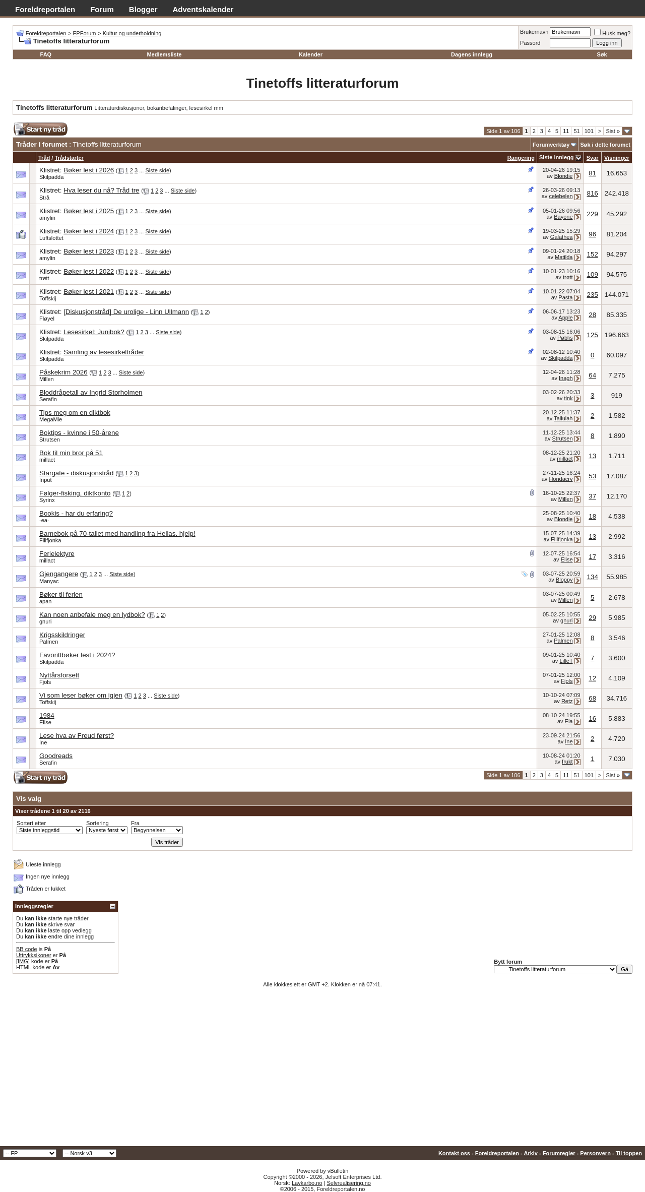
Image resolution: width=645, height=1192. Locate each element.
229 (592, 214)
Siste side (157, 170)
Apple (565, 318)
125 (592, 335)
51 (576, 131)
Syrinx (47, 500)
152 (592, 254)
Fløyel (46, 319)
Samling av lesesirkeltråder (103, 352)
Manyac (49, 581)
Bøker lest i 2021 (88, 291)
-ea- (44, 520)
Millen (46, 379)
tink (568, 398)
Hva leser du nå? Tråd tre (101, 190)
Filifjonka (50, 540)
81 (592, 173)
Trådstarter (68, 158)
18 (592, 516)
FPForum (84, 33)
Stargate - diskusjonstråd (76, 473)
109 (592, 274)
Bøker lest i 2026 (88, 170)
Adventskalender (203, 9)
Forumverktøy (551, 145)
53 (592, 476)
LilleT (565, 661)
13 (592, 456)
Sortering (97, 823)
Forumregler (559, 1153)
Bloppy (564, 580)
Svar (593, 158)
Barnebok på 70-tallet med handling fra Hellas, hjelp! (117, 533)
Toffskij (47, 298)
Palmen (48, 642)
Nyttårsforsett (59, 675)
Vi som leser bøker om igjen (80, 695)
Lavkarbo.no (307, 1183)
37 (592, 496)
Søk (602, 54)
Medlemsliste (164, 54)
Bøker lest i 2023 (88, 251)
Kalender (310, 54)
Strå (44, 198)
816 (592, 193)
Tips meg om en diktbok (74, 412)
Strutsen (49, 439)
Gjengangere (58, 574)
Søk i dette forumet (605, 145)
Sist (613, 131)
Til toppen (629, 1153)
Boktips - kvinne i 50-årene (79, 432)
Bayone (563, 217)
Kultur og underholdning (132, 33)
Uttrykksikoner (33, 955)
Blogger (143, 9)
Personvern (595, 1153)
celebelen (560, 196)
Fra (135, 823)
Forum (102, 9)
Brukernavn (534, 32)
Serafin (48, 399)
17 (592, 556)
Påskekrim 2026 (63, 372)
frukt (567, 762)
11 (566, 131)
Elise (567, 559)
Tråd (44, 158)
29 (592, 617)
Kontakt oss (454, 1153)
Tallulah (563, 418)
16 (592, 718)
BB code (26, 949)
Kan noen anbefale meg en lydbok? (92, 614)
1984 (46, 715)
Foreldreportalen (45, 9)
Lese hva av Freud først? (76, 735)
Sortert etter (31, 823)
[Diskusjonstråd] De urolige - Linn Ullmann (126, 312)
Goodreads (56, 756)
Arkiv (531, 1153)
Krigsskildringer (62, 635)
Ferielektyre (57, 553)
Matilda (563, 257)
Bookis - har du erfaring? (76, 513)
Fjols (45, 682)
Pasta (565, 297)
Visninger (616, 158)
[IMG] (23, 961)
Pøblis (565, 338)
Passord (530, 43)
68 (592, 698)
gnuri (45, 621)
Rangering (521, 158)
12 (592, 678)
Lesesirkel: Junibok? (93, 332)
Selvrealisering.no (348, 1183)
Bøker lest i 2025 (88, 211)
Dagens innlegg (471, 54)
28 (592, 315)
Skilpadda (51, 177)
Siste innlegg (556, 157)
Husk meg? (612, 33)
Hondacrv (560, 479)
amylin (47, 218)
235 (592, 294)
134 (592, 577)
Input (45, 480)
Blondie (563, 176)
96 (592, 234)
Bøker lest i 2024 (88, 231)
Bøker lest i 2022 (88, 271)
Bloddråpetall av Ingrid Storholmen (90, 392)
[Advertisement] (322, 1070)
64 (592, 375)
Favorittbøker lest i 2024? (77, 655)
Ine (43, 742)
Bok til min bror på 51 (71, 453)
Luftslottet (51, 238)
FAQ (46, 54)
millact (47, 460)
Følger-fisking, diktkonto (74, 493)
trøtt (44, 278)
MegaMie (50, 419)
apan (45, 601)
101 (589, 131)
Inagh (566, 378)
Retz (567, 701)
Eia (569, 721)
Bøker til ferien (61, 594)
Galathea (561, 237)
